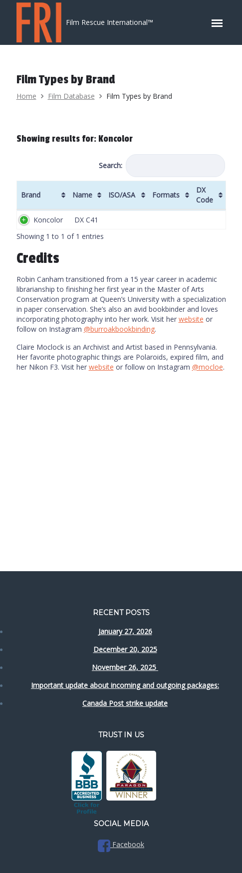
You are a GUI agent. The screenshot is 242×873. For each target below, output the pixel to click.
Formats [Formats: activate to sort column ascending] (166, 195)
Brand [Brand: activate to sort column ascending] (30, 195)
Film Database (71, 96)
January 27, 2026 (125, 631)
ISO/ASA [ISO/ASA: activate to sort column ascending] (121, 195)
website (191, 319)
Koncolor (48, 219)
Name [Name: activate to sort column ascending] (82, 195)
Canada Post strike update (125, 703)
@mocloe (207, 367)
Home (26, 96)
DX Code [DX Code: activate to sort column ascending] (204, 195)
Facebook (121, 844)
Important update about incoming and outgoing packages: (125, 685)
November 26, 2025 (125, 667)
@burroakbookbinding (119, 329)
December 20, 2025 (125, 649)
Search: (162, 165)
